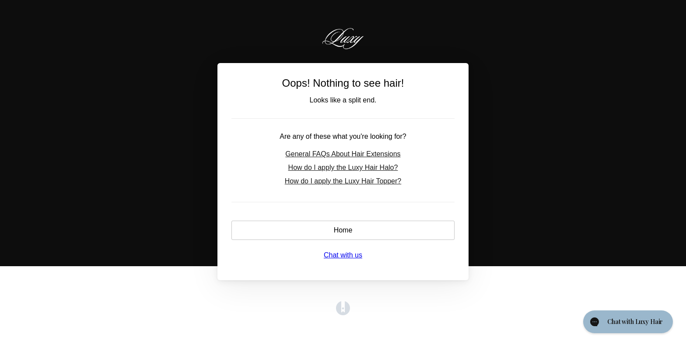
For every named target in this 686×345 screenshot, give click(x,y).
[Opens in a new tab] (343, 313)
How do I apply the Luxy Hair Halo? (343, 167)
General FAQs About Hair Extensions (342, 154)
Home (343, 230)
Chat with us (343, 255)
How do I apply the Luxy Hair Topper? (343, 181)
